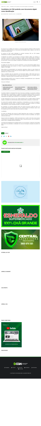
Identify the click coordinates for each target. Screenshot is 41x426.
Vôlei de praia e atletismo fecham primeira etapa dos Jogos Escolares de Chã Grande (32, 88)
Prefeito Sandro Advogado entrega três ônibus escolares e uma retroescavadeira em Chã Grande (8, 88)
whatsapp (20, 367)
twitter (13, 367)
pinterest (27, 367)
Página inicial (3, 6)
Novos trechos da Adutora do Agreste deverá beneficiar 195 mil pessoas (20, 88)
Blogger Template (27, 373)
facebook (7, 367)
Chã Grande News (19, 373)
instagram (34, 367)
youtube (21, 368)
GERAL (8, 6)
